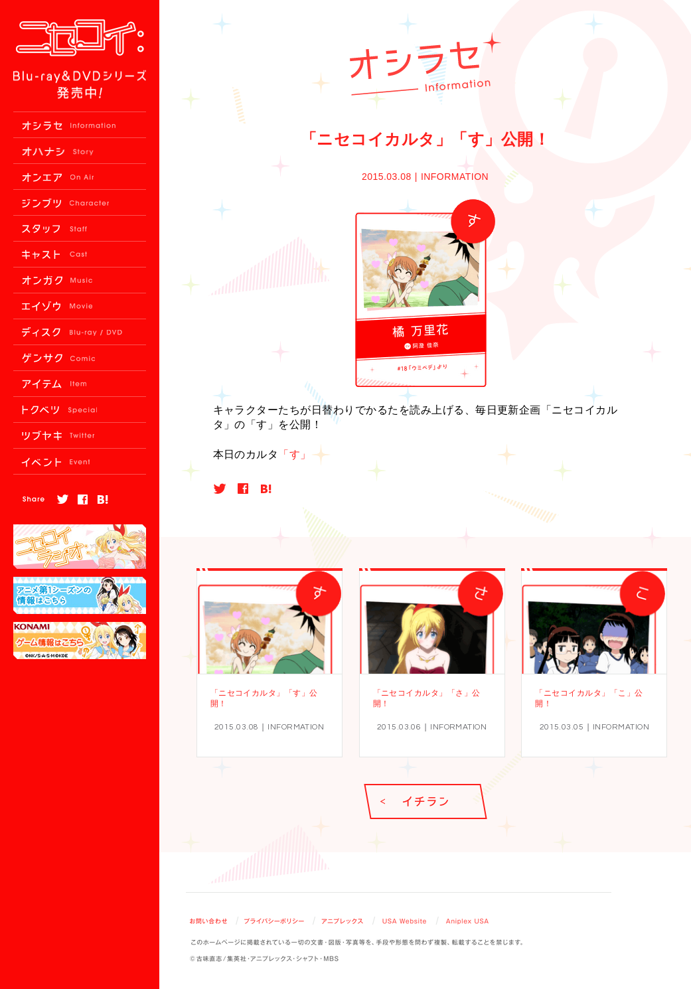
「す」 (294, 454)
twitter (219, 488)
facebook (243, 488)
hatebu (266, 488)
